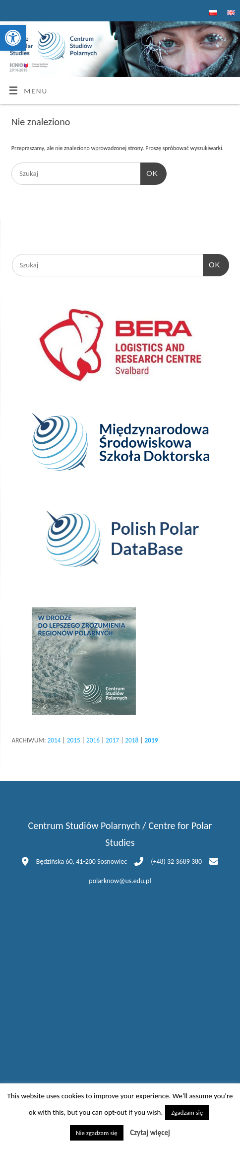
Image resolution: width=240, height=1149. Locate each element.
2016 (93, 740)
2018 (131, 740)
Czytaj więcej (150, 1132)
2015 (73, 740)
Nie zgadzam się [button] (97, 1133)
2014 (53, 740)
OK (149, 173)
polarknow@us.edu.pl (120, 881)
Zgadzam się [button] (187, 1112)
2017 (112, 740)
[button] (13, 38)
